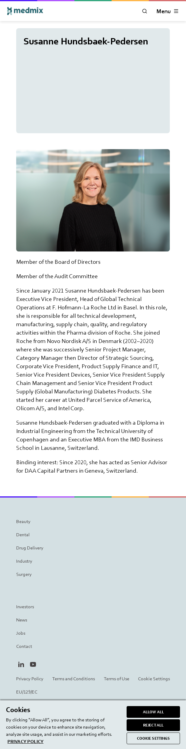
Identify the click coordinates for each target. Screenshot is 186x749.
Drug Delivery (30, 548)
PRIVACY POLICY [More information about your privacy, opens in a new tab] (26, 741)
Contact (24, 646)
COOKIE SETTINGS (153, 738)
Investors (25, 606)
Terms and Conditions (73, 678)
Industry (24, 561)
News (21, 620)
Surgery (24, 574)
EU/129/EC (26, 692)
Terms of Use (116, 678)
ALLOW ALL (153, 712)
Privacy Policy (30, 678)
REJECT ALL (153, 725)
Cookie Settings (154, 678)
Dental (23, 534)
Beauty (23, 521)
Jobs (20, 633)
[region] (93, 724)
